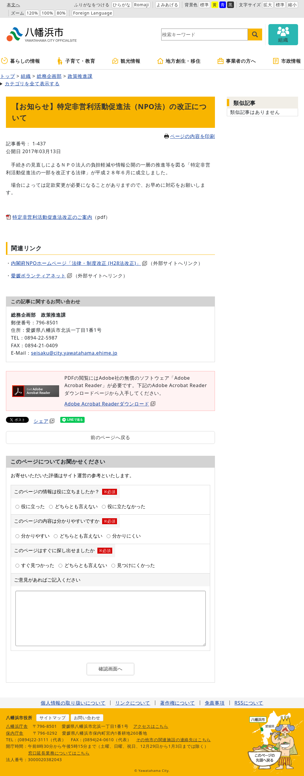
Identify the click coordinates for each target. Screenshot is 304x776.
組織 (26, 76)
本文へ (13, 4)
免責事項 (215, 703)
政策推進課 (80, 76)
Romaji (141, 4)
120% (32, 13)
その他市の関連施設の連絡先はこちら (173, 739)
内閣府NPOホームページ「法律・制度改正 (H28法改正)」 (79, 263)
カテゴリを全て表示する (32, 83)
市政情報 (286, 61)
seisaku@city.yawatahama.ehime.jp (74, 353)
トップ (7, 76)
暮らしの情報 (20, 61)
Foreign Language (92, 13)
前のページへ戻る (110, 437)
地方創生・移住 (179, 61)
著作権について (177, 703)
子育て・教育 (75, 61)
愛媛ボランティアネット (41, 275)
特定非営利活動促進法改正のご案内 (52, 217)
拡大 (267, 4)
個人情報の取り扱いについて (73, 703)
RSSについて (249, 703)
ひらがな (121, 4)
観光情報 (126, 61)
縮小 (292, 4)
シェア (44, 421)
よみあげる (167, 4)
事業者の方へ (236, 61)
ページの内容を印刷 (189, 136)
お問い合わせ (87, 717)
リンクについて (132, 703)
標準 (204, 4)
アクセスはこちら (150, 726)
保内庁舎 (14, 733)
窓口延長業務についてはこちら (59, 753)
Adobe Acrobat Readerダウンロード (109, 403)
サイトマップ (52, 717)
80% (61, 13)
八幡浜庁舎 (17, 726)
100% (47, 13)
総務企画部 (49, 76)
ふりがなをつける (91, 4)
